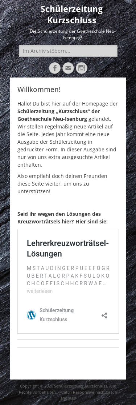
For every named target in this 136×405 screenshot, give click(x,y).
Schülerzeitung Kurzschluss (80, 386)
